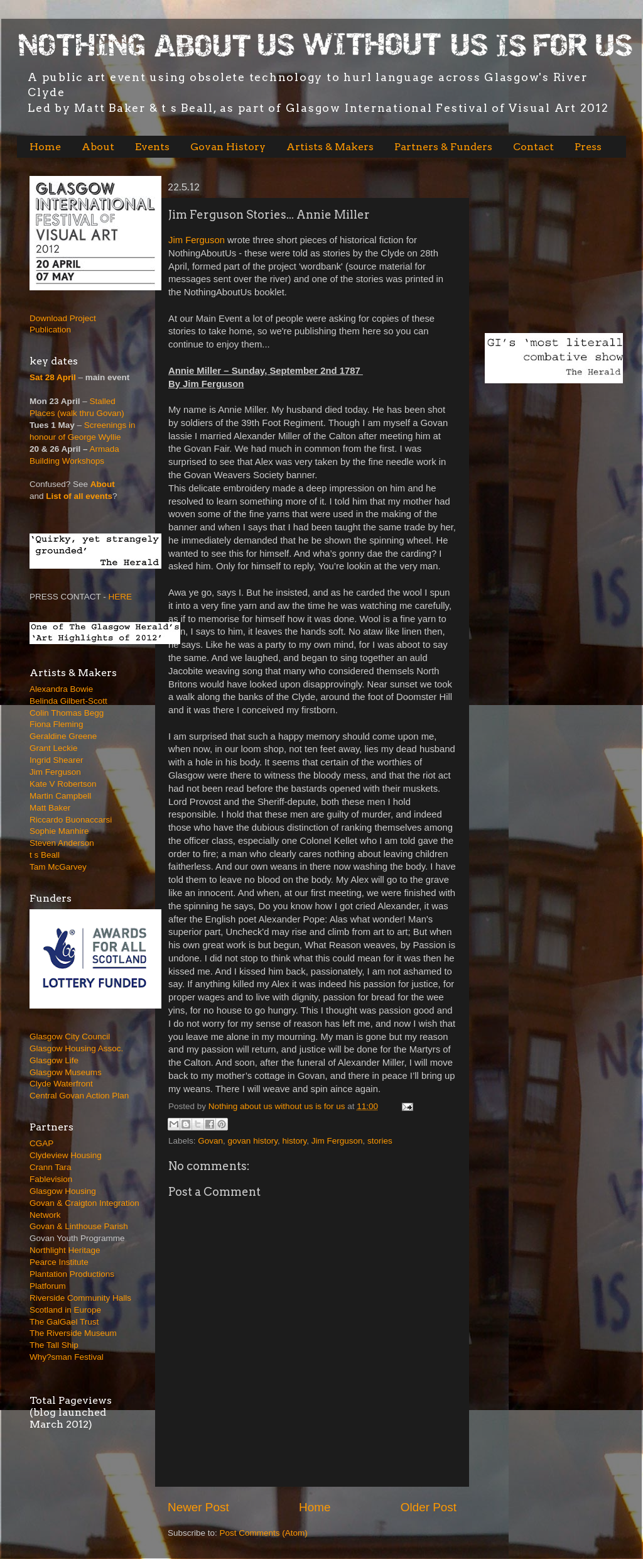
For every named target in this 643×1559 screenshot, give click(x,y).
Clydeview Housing (66, 1155)
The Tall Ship (54, 1345)
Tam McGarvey (58, 867)
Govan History (228, 147)
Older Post (429, 1507)
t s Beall (45, 855)
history (294, 1141)
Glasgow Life (54, 1060)
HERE (120, 596)
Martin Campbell (60, 796)
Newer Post (198, 1507)
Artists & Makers (330, 147)
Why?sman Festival (67, 1357)
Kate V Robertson (63, 784)
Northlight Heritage (65, 1250)
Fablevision (51, 1179)
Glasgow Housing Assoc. (76, 1048)
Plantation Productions (72, 1274)
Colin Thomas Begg (67, 713)
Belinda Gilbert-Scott (68, 701)
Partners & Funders (443, 147)
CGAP (41, 1143)
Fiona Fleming (57, 724)
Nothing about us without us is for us (277, 1106)
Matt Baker (50, 807)
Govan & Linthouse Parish (79, 1226)
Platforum (48, 1286)
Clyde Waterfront (61, 1083)
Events (152, 147)
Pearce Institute (59, 1262)
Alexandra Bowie (61, 689)
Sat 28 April (53, 377)
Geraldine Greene (63, 736)
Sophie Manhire (59, 831)
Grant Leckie (54, 748)
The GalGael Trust (64, 1322)
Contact (533, 147)
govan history (253, 1141)
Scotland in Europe (65, 1310)
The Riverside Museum (73, 1333)
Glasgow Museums (66, 1072)
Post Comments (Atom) (264, 1533)
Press (588, 147)
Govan (210, 1141)
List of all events (79, 496)
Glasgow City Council (70, 1036)
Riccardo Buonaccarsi (71, 819)
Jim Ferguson (196, 240)
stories (379, 1141)
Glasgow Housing (63, 1191)
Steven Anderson (62, 843)
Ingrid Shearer (57, 760)
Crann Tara (51, 1167)
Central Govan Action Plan (79, 1095)
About (98, 147)
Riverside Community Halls (80, 1298)
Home (45, 147)
